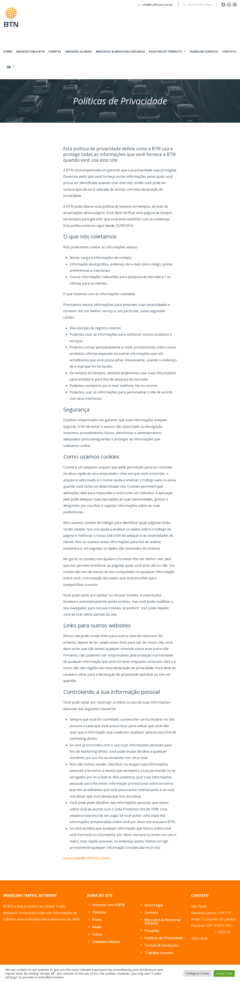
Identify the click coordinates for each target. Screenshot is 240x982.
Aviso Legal (153, 905)
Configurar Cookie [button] (197, 973)
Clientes (54, 51)
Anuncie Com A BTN (30, 51)
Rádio (96, 927)
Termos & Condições (161, 945)
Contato (229, 51)
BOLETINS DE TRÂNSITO (165, 51)
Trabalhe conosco (203, 51)
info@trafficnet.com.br (157, 5)
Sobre (7, 51)
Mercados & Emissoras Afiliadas (120, 51)
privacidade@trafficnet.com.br (86, 858)
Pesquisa (151, 930)
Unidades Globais (78, 51)
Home (97, 919)
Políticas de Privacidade (163, 938)
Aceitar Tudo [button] (224, 973)
